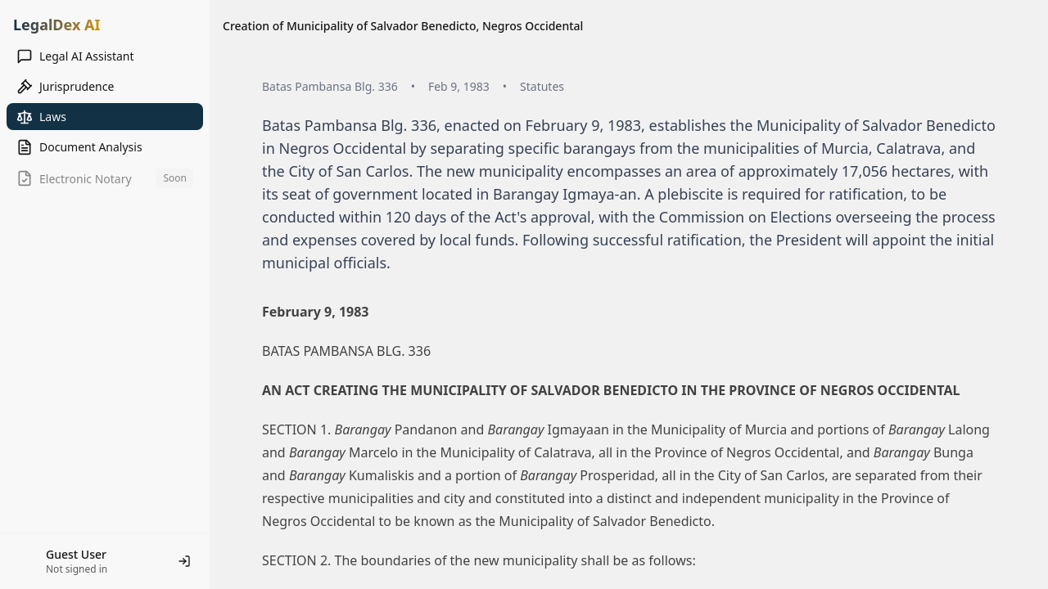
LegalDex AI (56, 24)
